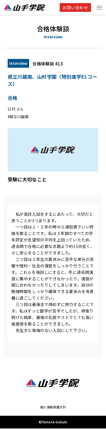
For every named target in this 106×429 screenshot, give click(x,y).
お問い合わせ (75, 8)
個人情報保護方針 (53, 407)
